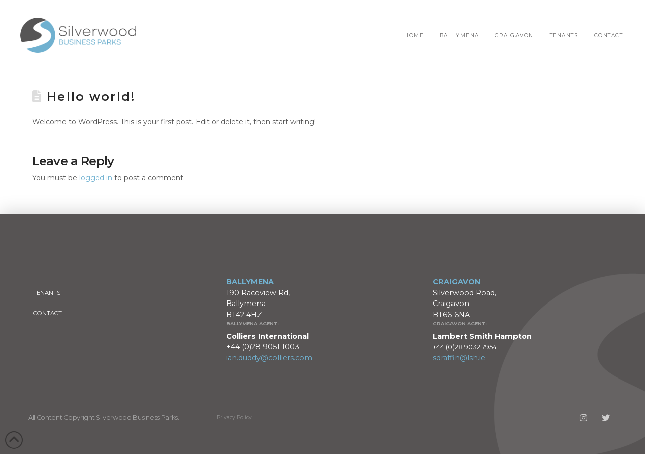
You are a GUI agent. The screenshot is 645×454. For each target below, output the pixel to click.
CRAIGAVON (456, 281)
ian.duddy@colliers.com (269, 357)
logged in (95, 177)
